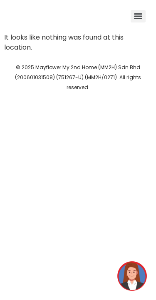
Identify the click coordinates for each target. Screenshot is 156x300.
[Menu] (138, 16)
